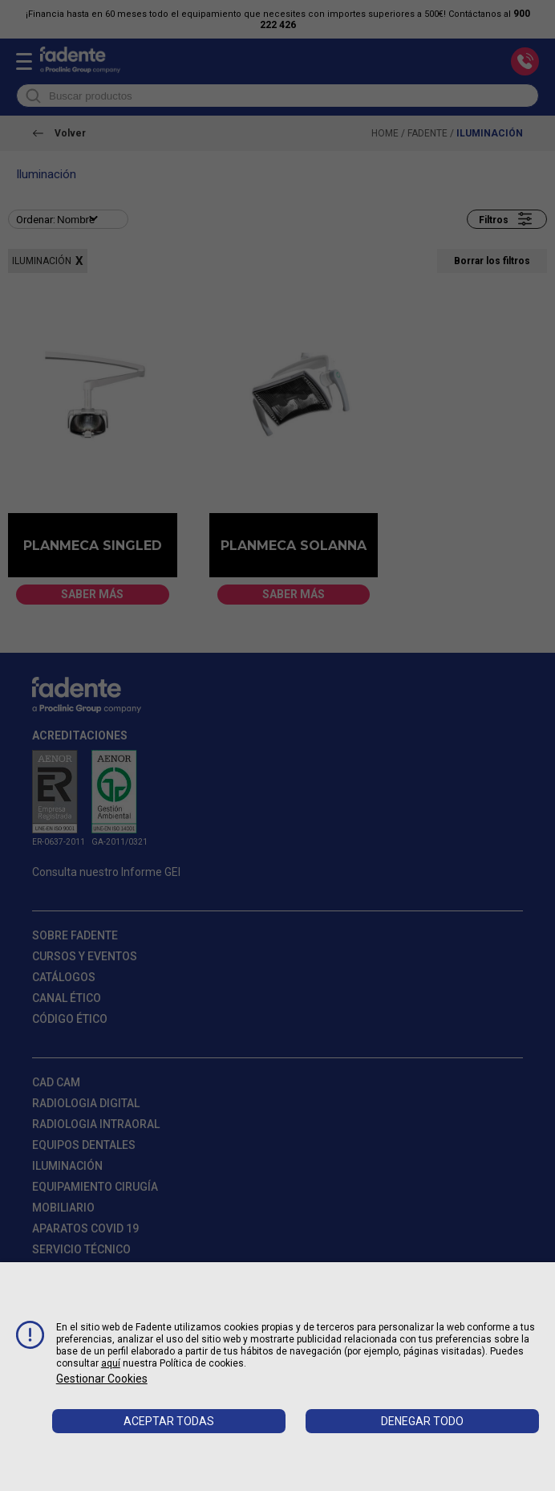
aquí (110, 1363)
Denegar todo (422, 1421)
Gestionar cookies (102, 1378)
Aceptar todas (169, 1421)
